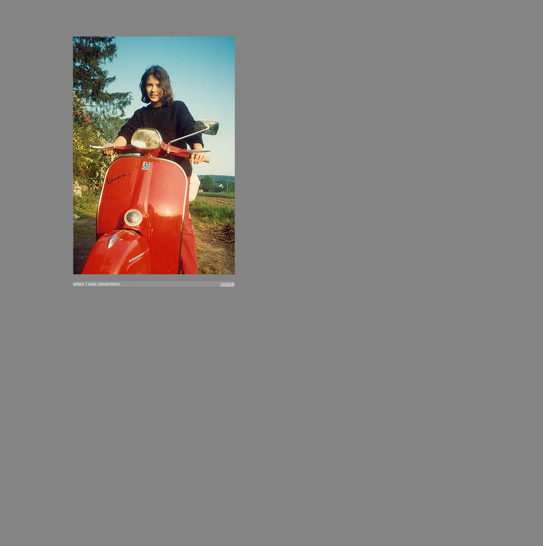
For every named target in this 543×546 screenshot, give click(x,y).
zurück (227, 284)
